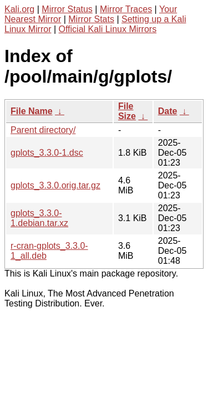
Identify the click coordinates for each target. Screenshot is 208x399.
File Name (32, 111)
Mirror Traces (126, 9)
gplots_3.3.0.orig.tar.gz (55, 185)
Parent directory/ (43, 130)
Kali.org (19, 9)
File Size (127, 111)
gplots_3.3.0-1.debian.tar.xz (39, 218)
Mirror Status (67, 9)
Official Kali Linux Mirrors (108, 29)
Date (167, 111)
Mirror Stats (91, 19)
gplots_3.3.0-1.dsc (47, 152)
